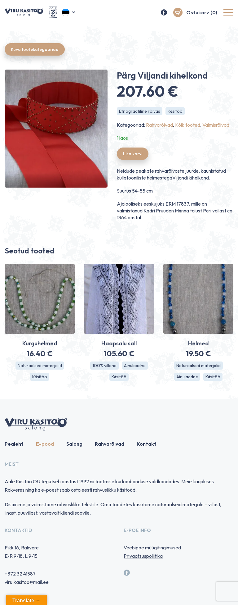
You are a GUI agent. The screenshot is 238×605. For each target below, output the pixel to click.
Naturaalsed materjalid (40, 365)
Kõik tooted (187, 125)
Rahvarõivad (159, 125)
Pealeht (14, 444)
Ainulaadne (135, 365)
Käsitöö (175, 111)
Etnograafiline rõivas (139, 111)
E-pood (45, 444)
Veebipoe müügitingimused (152, 547)
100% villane (104, 365)
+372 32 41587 (20, 574)
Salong (74, 444)
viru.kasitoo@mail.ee (27, 582)
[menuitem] (69, 12)
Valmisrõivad (215, 125)
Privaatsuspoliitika (143, 556)
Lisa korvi (132, 154)
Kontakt (146, 444)
